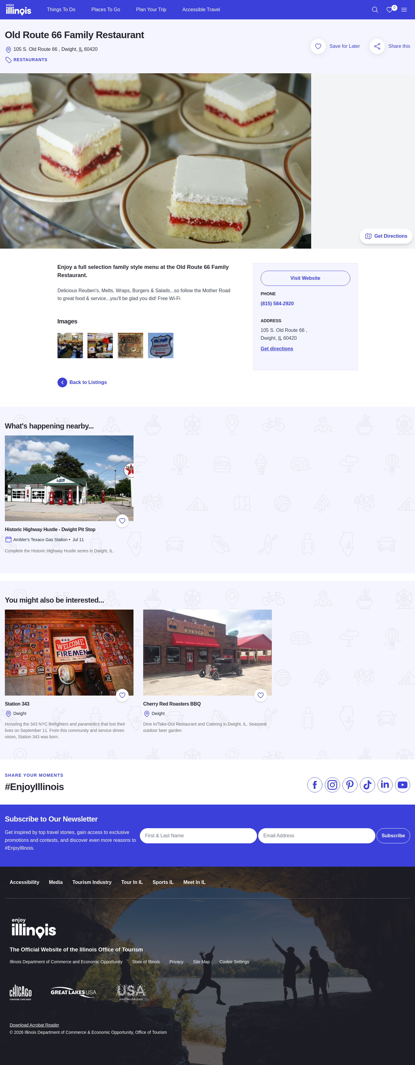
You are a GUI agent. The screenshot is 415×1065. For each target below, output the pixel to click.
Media (56, 876)
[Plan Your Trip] (171, 9)
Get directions (277, 345)
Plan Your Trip (151, 9)
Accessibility (24, 876)
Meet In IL (194, 876)
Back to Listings (82, 382)
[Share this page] (377, 46)
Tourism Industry (92, 876)
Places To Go (105, 9)
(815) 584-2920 (277, 300)
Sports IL (163, 876)
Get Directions (386, 236)
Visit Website (305, 275)
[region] (375, 10)
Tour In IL (132, 876)
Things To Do (61, 9)
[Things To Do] (80, 9)
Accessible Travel (201, 9)
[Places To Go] (125, 9)
